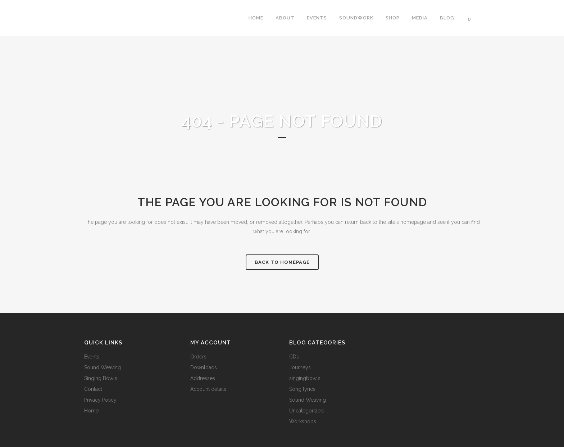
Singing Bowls (100, 378)
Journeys (300, 367)
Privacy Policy (100, 400)
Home (91, 411)
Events (91, 357)
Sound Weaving (102, 367)
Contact (93, 389)
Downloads (203, 367)
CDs (294, 357)
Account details (208, 389)
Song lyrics (302, 389)
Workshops (302, 421)
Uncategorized (306, 411)
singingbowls (304, 378)
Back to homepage (282, 262)
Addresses (202, 378)
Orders (198, 357)
